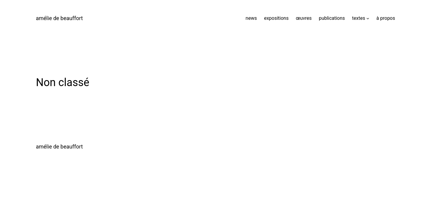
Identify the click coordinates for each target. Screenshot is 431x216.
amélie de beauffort (59, 18)
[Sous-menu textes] (367, 18)
